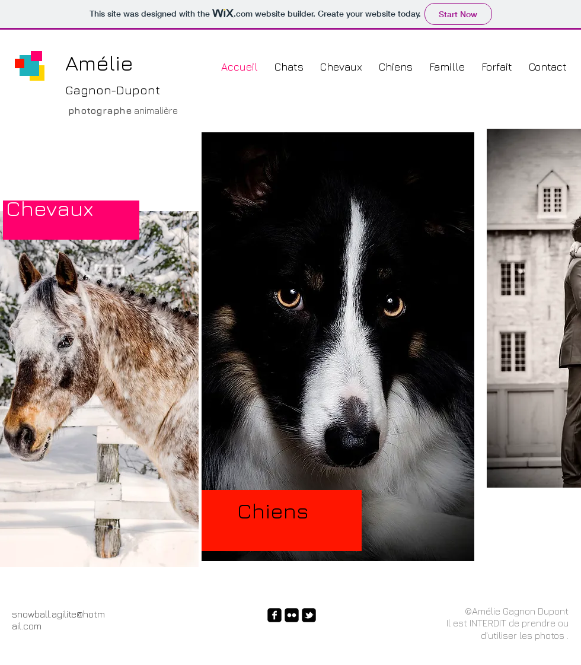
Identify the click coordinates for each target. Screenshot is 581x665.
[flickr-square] (292, 615)
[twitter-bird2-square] (309, 615)
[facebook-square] (274, 615)
